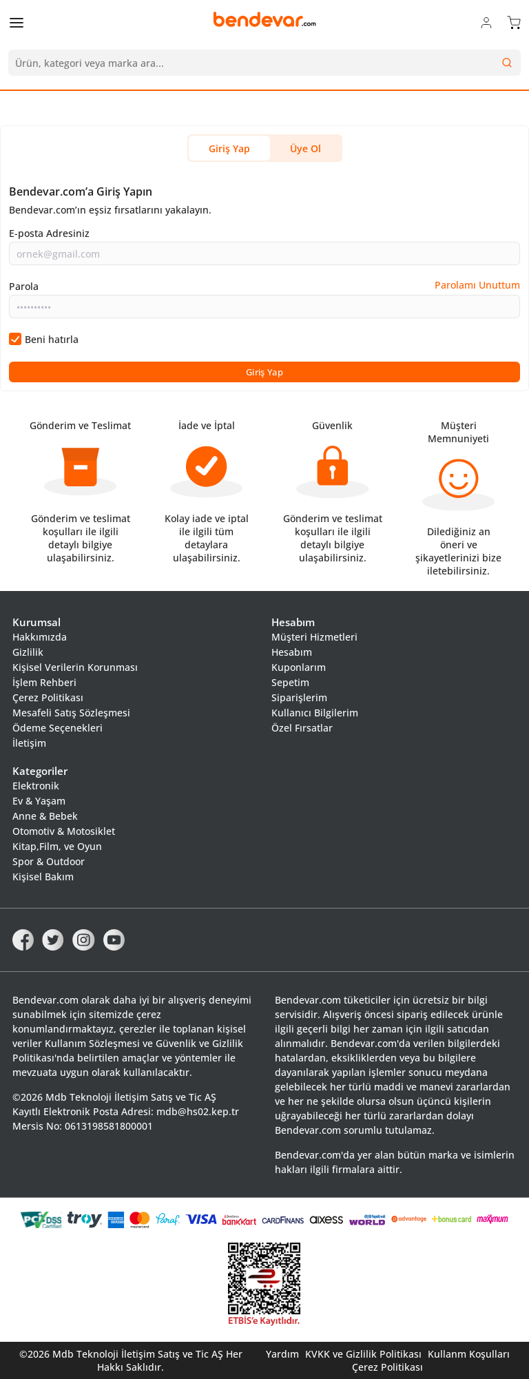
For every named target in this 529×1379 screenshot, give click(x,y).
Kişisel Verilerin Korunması (75, 667)
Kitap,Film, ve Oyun (57, 846)
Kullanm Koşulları (469, 1353)
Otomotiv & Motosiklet (63, 831)
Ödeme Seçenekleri (57, 727)
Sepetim (290, 682)
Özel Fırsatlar (302, 727)
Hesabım (291, 652)
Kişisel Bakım (43, 876)
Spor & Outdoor (48, 861)
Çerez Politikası (47, 697)
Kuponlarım (298, 667)
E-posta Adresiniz (49, 233)
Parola (24, 286)
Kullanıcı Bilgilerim (314, 712)
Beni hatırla (52, 339)
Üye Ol (305, 148)
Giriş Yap (229, 148)
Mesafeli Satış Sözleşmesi (71, 712)
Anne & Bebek (45, 815)
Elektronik (35, 785)
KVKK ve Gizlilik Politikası (363, 1353)
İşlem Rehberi (44, 682)
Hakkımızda (39, 636)
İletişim (29, 742)
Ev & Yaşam (38, 800)
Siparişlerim (299, 697)
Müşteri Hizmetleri (314, 636)
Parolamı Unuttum (477, 284)
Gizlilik (27, 652)
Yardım (282, 1353)
